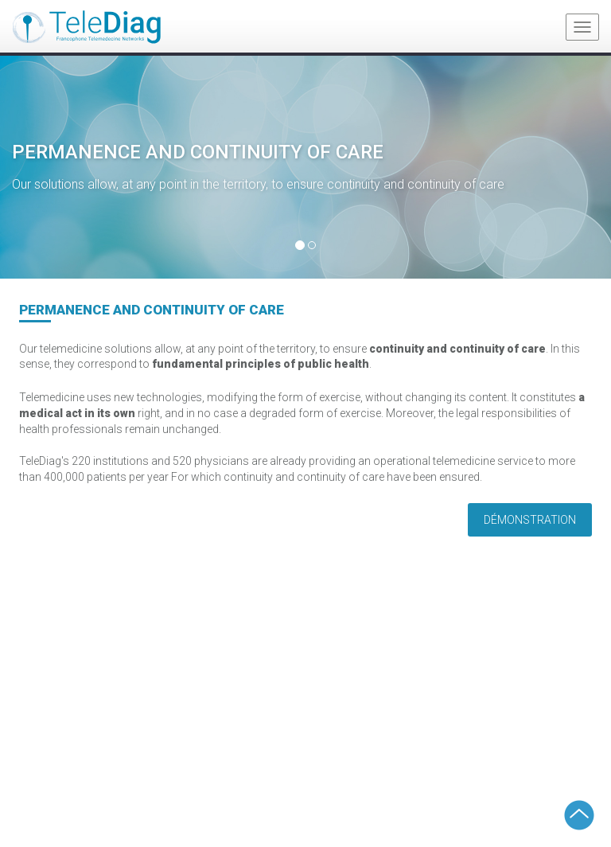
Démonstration (530, 519)
